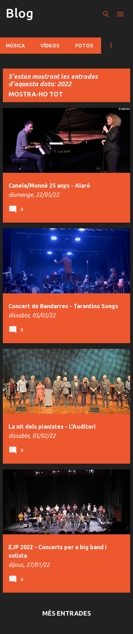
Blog (19, 13)
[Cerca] (106, 14)
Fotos (84, 45)
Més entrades (66, 613)
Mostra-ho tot (36, 94)
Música (15, 45)
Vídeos (50, 45)
